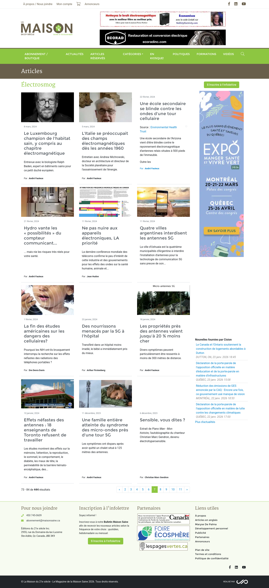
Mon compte (64, 4)
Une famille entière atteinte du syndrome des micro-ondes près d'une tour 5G (105, 427)
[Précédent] (119, 489)
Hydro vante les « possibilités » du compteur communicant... (42, 235)
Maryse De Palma (206, 524)
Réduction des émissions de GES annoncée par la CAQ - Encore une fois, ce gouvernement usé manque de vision (220, 390)
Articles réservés (97, 56)
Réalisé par (229, 582)
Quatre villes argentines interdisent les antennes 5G (163, 233)
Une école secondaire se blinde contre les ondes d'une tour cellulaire (163, 111)
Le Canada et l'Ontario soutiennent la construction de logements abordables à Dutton (220, 349)
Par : (149, 168)
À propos (200, 515)
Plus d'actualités (205, 422)
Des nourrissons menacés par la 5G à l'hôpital (103, 331)
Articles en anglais (206, 520)
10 (173, 489)
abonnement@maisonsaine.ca (43, 520)
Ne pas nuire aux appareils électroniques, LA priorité (100, 235)
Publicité (200, 532)
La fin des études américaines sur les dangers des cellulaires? (44, 333)
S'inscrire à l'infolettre (221, 84)
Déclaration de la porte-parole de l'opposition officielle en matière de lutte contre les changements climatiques (220, 408)
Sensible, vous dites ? (162, 419)
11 (180, 489)
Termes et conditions (208, 554)
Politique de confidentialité (211, 558)
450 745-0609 (34, 515)
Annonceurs (202, 541)
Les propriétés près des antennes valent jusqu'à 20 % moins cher (161, 333)
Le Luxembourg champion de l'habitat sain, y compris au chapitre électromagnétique (47, 143)
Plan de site (202, 549)
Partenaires (202, 537)
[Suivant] (187, 489)
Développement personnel (211, 528)
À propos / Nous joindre (37, 4)
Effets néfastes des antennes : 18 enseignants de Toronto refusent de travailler (45, 429)
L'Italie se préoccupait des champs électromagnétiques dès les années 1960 (105, 141)
